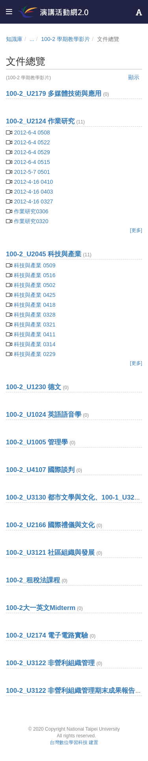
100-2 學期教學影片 (65, 39)
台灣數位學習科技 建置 (74, 742)
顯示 (133, 77)
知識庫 (14, 39)
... (32, 39)
